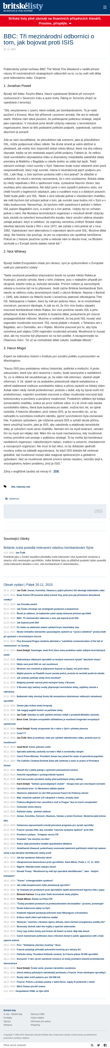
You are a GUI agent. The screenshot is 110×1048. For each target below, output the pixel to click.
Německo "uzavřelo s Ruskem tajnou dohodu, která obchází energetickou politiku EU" (61, 922)
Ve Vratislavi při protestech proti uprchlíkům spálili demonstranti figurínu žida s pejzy (60, 890)
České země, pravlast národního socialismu (53, 968)
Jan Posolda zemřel (27, 604)
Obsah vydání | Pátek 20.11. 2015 (28, 585)
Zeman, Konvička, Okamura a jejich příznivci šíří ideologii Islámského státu (66, 590)
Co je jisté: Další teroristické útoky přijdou (56, 894)
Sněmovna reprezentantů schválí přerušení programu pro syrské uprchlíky (55, 825)
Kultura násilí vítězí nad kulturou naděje (37, 917)
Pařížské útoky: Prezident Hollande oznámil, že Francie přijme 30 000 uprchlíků (57, 954)
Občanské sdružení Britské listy (38, 1035)
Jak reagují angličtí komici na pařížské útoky (39, 710)
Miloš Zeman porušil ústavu (31, 986)
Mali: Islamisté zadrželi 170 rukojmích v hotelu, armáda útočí (48, 797)
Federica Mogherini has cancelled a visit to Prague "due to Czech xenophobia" (57, 802)
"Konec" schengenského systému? (35, 880)
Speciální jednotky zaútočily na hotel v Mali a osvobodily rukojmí (50, 751)
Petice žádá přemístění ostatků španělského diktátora (44, 844)
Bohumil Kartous (25, 894)
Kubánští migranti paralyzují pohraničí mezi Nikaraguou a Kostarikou (52, 913)
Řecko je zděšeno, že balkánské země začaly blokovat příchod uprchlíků (54, 613)
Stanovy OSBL (38, 1014)
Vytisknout (12, 498)
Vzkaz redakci (37, 1018)
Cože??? (21, 733)
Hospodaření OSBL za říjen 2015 (32, 991)
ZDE (56, 471)
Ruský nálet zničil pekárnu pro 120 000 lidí (38, 977)
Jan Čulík (20, 552)
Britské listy (44, 7)
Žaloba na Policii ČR (42, 899)
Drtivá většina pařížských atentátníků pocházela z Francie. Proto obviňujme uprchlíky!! (61, 972)
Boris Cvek (22, 719)
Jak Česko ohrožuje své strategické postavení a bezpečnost (47, 609)
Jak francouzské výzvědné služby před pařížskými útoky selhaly (50, 779)
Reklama (8, 1025)
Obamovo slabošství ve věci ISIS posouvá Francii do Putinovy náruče (52, 793)
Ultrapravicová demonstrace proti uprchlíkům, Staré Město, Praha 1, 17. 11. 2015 (58, 862)
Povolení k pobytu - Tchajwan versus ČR (37, 834)
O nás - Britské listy (13, 1014)
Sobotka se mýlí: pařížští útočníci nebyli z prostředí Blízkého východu (63, 715)
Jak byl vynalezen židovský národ (34, 857)
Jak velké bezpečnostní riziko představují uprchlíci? (43, 885)
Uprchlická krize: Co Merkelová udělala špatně (40, 788)
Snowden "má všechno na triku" (33, 839)
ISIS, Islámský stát (20, 487)
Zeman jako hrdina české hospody (34, 705)
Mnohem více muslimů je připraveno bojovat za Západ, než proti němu (53, 668)
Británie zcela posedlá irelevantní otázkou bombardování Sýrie (48, 547)
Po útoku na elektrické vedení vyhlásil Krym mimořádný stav (48, 627)
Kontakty (8, 1018)
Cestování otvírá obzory (29, 807)
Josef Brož (22, 747)
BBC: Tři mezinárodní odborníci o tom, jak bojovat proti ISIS (47, 618)
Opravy (7, 1021)
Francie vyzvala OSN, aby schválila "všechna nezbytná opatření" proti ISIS (55, 830)
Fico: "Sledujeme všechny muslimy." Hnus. (39, 945)
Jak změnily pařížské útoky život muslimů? (39, 678)
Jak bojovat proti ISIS (28, 622)
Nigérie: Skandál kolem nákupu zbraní (36, 867)
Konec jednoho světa (40, 747)
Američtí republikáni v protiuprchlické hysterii (40, 774)
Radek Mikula (24, 899)
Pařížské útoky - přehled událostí (33, 811)
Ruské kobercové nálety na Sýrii (33, 908)
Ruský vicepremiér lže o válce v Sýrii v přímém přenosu (59, 728)
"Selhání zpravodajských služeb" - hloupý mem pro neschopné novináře (68, 784)
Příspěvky (35, 1025)
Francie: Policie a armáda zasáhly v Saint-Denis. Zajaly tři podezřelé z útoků (55, 982)
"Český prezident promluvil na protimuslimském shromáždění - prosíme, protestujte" (60, 903)
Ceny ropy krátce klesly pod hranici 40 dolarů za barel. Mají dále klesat (53, 931)
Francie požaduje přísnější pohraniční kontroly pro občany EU (49, 949)
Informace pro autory (41, 1021)
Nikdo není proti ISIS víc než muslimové (37, 664)
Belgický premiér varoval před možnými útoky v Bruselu (45, 682)
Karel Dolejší (23, 650)
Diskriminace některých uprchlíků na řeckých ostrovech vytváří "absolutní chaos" (59, 659)
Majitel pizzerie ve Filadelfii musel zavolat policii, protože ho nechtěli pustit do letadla (60, 673)
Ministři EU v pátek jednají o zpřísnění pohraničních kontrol (47, 770)
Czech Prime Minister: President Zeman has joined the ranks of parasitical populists (60, 756)
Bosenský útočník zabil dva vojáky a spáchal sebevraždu (46, 926)
